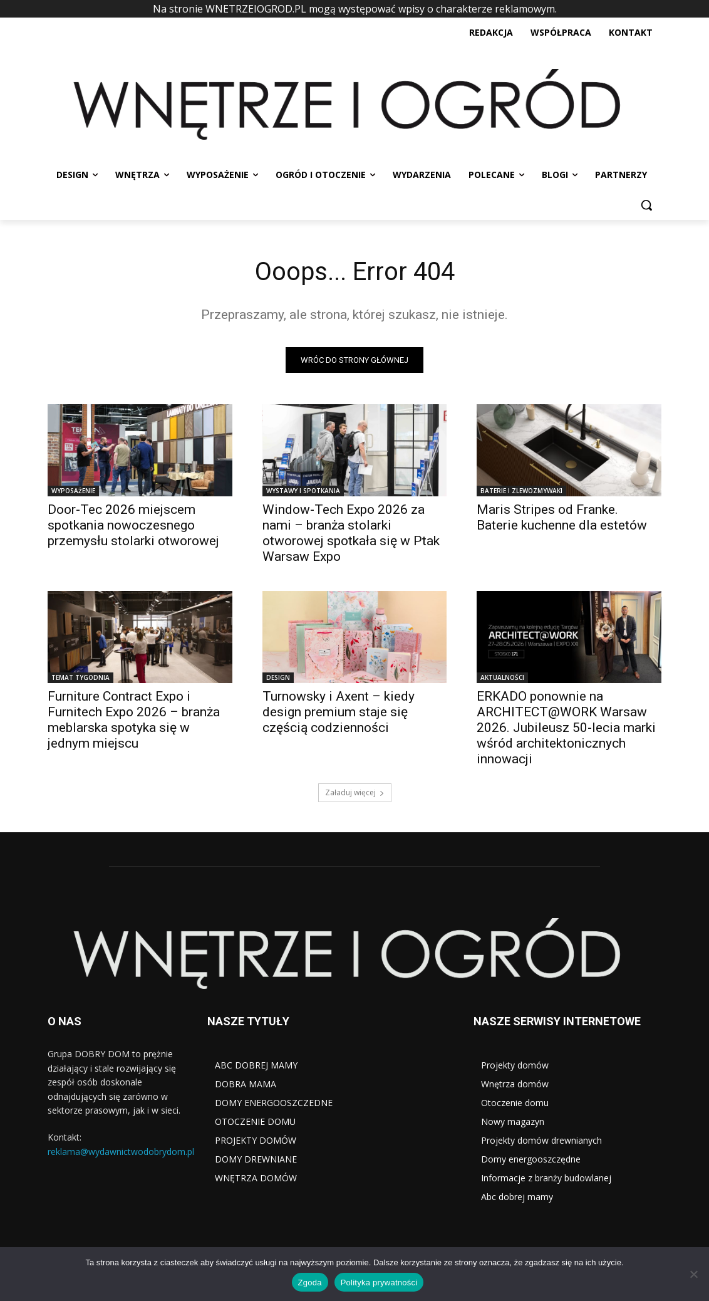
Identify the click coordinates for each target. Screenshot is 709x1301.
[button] (646, 205)
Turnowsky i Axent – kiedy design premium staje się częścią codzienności (338, 712)
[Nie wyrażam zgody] (693, 1274)
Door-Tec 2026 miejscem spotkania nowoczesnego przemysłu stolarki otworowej (133, 526)
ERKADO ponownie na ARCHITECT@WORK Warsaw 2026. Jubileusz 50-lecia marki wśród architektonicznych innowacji (566, 728)
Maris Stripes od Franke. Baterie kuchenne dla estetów (562, 518)
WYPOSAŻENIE (73, 491)
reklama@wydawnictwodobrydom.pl (121, 1151)
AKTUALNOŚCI (502, 678)
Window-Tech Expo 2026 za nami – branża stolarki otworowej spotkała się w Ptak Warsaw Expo (351, 534)
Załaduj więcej (355, 793)
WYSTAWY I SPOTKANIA (303, 491)
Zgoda (310, 1282)
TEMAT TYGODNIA (80, 678)
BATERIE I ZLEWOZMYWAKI (521, 491)
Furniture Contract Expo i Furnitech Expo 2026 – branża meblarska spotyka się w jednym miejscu (134, 720)
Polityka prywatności (379, 1282)
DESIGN (278, 678)
